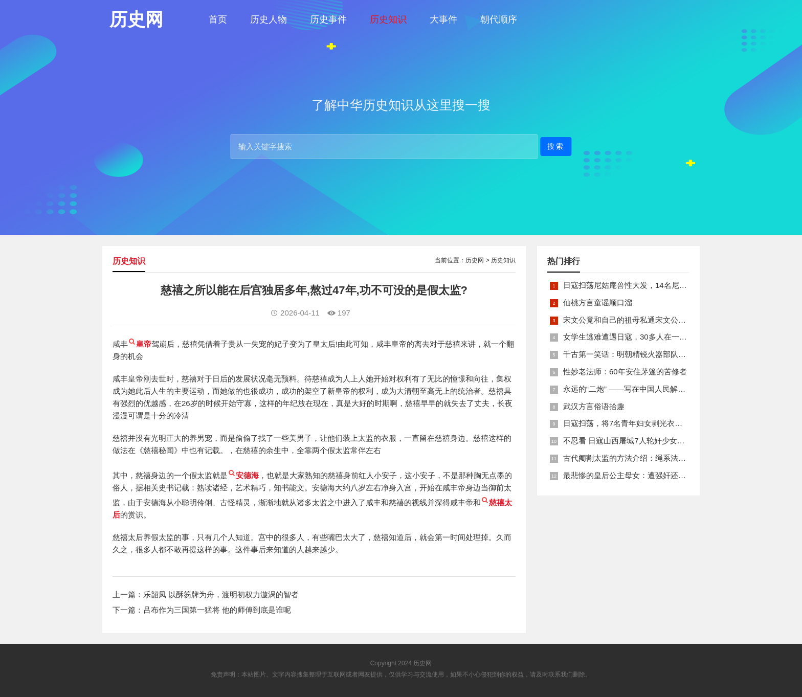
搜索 (556, 146)
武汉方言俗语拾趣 (594, 406)
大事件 (443, 19)
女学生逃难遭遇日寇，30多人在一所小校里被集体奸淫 (655, 336)
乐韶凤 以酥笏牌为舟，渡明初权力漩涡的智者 (221, 594)
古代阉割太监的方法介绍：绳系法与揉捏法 (636, 458)
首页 (218, 19)
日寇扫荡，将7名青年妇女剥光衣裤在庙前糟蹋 (642, 423)
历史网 (474, 260)
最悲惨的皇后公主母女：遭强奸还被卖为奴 (636, 475)
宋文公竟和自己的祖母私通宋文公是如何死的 (640, 320)
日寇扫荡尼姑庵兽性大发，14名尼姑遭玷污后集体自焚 (655, 285)
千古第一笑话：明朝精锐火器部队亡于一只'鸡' (641, 354)
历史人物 (268, 19)
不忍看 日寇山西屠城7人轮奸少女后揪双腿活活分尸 (651, 440)
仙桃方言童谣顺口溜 (597, 302)
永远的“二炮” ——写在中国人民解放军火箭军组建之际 (655, 389)
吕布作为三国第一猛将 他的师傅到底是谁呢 (217, 609)
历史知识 (388, 19)
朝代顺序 (498, 19)
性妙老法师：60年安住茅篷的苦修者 (625, 371)
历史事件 (328, 19)
